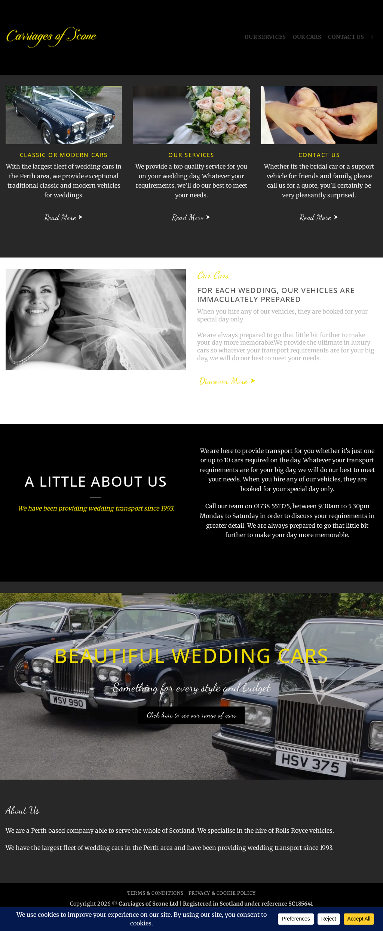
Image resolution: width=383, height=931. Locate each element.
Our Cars (307, 37)
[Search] (374, 37)
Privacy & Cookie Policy (222, 893)
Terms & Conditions (155, 893)
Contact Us (346, 37)
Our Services (265, 37)
